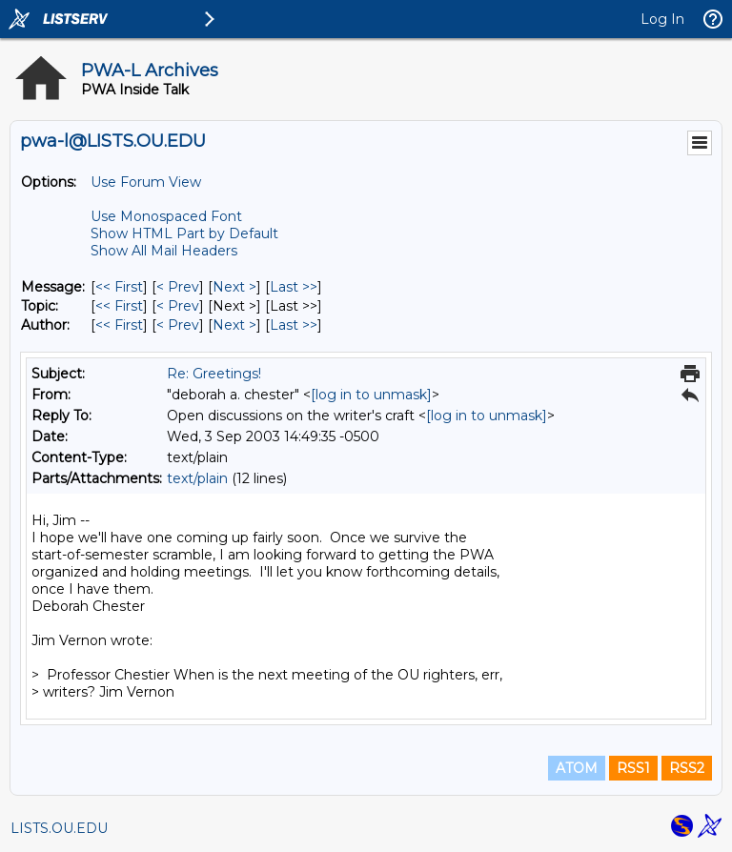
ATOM (577, 768)
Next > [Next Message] (234, 286)
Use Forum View (146, 182)
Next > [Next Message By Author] (234, 325)
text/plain (197, 478)
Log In (662, 19)
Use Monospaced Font (166, 216)
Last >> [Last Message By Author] (293, 325)
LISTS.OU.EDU (59, 828)
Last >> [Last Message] (293, 286)
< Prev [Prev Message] (177, 286)
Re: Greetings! (214, 373)
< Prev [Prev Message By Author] (177, 325)
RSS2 (686, 768)
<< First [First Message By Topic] (119, 305)
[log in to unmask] (371, 394)
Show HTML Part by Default (184, 233)
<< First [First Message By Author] (119, 325)
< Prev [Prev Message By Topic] (177, 305)
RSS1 (633, 768)
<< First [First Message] (119, 286)
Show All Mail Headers (164, 250)
